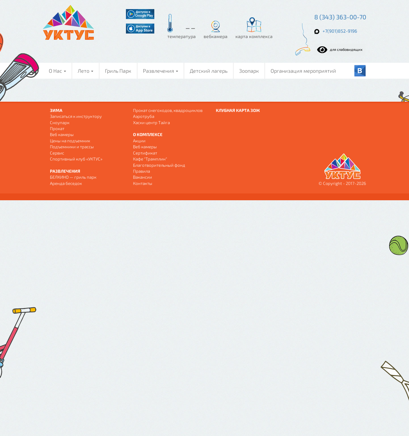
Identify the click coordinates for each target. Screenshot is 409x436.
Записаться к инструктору (76, 116)
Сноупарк (59, 122)
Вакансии (142, 177)
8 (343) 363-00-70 (340, 16)
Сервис (57, 152)
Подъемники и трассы (72, 146)
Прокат (57, 128)
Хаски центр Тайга (151, 122)
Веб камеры (62, 134)
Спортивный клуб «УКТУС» (76, 158)
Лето (85, 71)
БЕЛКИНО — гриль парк (73, 177)
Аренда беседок (66, 183)
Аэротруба (143, 116)
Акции (139, 140)
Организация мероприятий (303, 71)
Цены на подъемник (70, 140)
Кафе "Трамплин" (150, 158)
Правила (141, 171)
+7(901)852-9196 (339, 31)
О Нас (57, 71)
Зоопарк (249, 71)
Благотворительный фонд (159, 165)
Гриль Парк (118, 71)
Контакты (142, 183)
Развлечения (160, 71)
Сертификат (145, 152)
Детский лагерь (208, 71)
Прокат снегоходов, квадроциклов (168, 110)
